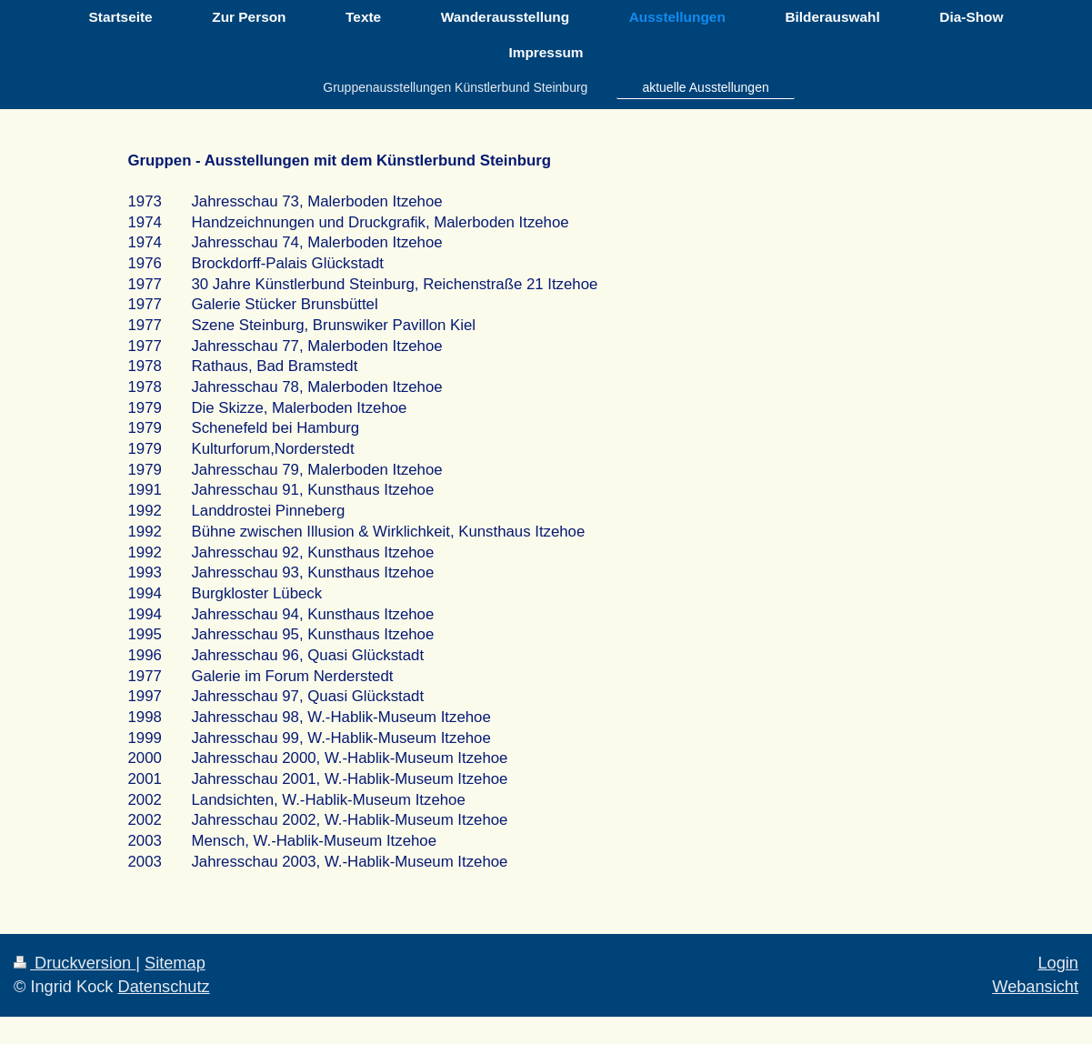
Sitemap (175, 963)
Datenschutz (164, 987)
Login (1057, 963)
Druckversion (74, 963)
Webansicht (1035, 987)
